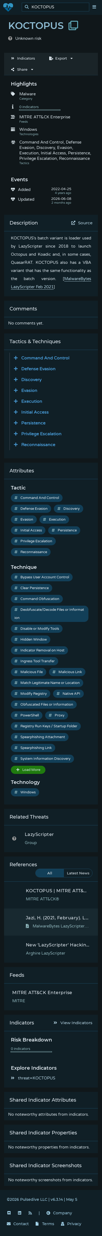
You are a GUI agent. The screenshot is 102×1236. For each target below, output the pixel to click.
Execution (54, 519)
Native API (68, 694)
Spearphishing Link (33, 748)
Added (24, 189)
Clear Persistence (31, 588)
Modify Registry (30, 694)
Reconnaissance (30, 552)
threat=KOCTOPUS (33, 1078)
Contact (18, 1223)
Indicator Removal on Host (39, 650)
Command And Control (36, 498)
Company (59, 1213)
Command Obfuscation (36, 599)
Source (82, 222)
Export (58, 58)
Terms (45, 1223)
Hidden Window (30, 639)
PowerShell (26, 715)
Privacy (71, 1223)
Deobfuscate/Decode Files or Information (49, 614)
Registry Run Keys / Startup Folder (45, 726)
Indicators (23, 58)
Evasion (23, 519)
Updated (26, 199)
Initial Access (28, 530)
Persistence (64, 530)
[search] (57, 7)
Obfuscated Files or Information (43, 704)
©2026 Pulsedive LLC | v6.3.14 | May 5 (42, 1199)
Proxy (56, 715)
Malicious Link (67, 672)
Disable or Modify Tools (36, 629)
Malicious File (28, 672)
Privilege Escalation (33, 541)
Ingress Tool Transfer (34, 661)
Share (19, 69)
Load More (28, 770)
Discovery (68, 509)
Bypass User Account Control (41, 577)
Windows (25, 792)
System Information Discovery (42, 759)
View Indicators (73, 1022)
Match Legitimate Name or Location (47, 683)
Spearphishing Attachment (39, 737)
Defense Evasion (31, 509)
